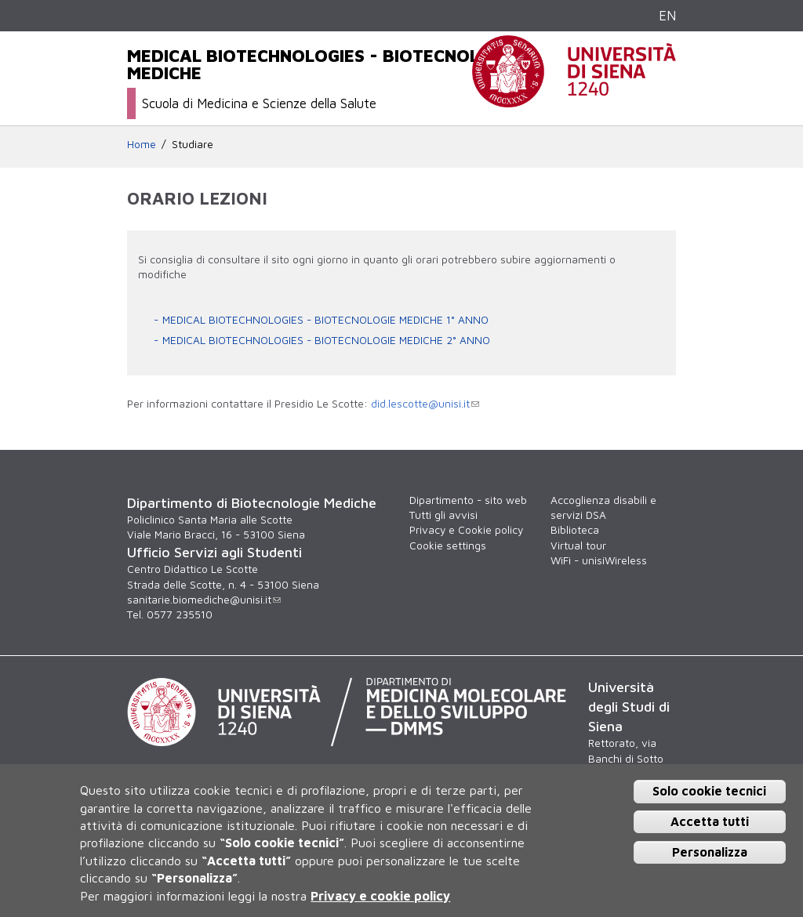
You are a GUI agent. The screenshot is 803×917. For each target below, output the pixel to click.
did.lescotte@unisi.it (425, 403)
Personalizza (709, 852)
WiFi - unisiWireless (598, 560)
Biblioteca (574, 530)
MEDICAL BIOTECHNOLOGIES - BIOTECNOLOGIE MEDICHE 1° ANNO (325, 320)
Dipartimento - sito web (468, 500)
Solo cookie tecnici (709, 791)
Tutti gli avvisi (443, 515)
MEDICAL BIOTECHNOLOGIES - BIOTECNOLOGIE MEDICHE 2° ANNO (326, 340)
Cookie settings (447, 545)
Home (141, 144)
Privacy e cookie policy (380, 896)
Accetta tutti (709, 821)
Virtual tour (578, 545)
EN (667, 15)
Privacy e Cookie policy (466, 530)
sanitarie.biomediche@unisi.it (204, 599)
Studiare (192, 144)
